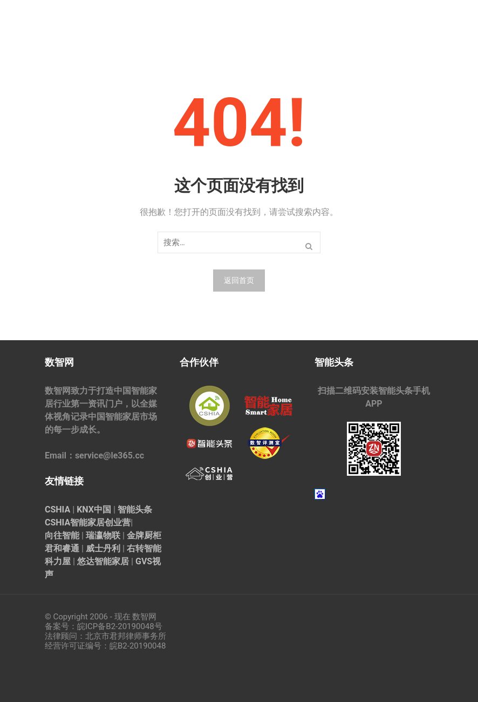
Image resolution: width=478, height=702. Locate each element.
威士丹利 (103, 548)
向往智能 (62, 535)
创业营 (118, 522)
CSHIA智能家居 (75, 522)
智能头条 (135, 509)
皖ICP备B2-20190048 (115, 626)
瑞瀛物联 (103, 535)
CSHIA (57, 509)
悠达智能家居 (103, 561)
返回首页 (239, 280)
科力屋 (58, 561)
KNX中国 (94, 509)
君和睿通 (62, 548)
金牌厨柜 (144, 535)
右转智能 (144, 548)
